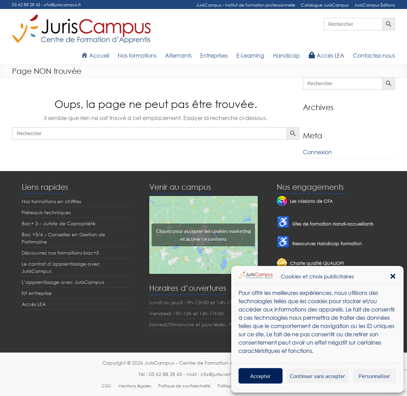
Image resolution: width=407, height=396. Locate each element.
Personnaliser (374, 376)
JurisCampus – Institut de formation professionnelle (245, 5)
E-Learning (250, 55)
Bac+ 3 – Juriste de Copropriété (58, 223)
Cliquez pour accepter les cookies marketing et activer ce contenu (203, 235)
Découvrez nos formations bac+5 (60, 253)
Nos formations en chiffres (51, 201)
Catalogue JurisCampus (325, 5)
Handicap (286, 55)
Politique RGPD (231, 385)
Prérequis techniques (46, 212)
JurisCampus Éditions (374, 5)
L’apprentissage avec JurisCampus (63, 282)
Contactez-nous (374, 55)
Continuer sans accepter (317, 376)
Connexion (317, 152)
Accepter (260, 376)
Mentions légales (134, 385)
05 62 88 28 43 (26, 4)
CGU (106, 385)
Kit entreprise (37, 293)
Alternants (178, 55)
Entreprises (214, 55)
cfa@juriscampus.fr (62, 4)
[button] (392, 276)
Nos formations (137, 55)
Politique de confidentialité (184, 385)
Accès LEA (34, 304)
